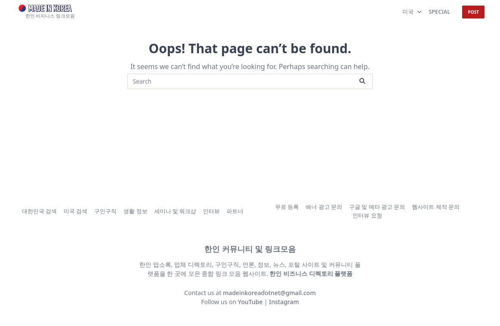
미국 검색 (75, 211)
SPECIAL (439, 11)
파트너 (235, 211)
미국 (412, 11)
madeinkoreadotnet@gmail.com (269, 293)
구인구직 (105, 211)
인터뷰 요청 (367, 215)
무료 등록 (287, 206)
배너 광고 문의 (324, 206)
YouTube (250, 302)
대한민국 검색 (39, 211)
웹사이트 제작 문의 (436, 206)
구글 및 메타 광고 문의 (377, 206)
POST (473, 12)
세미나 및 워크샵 (175, 211)
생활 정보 (135, 211)
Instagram (284, 302)
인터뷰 (211, 211)
